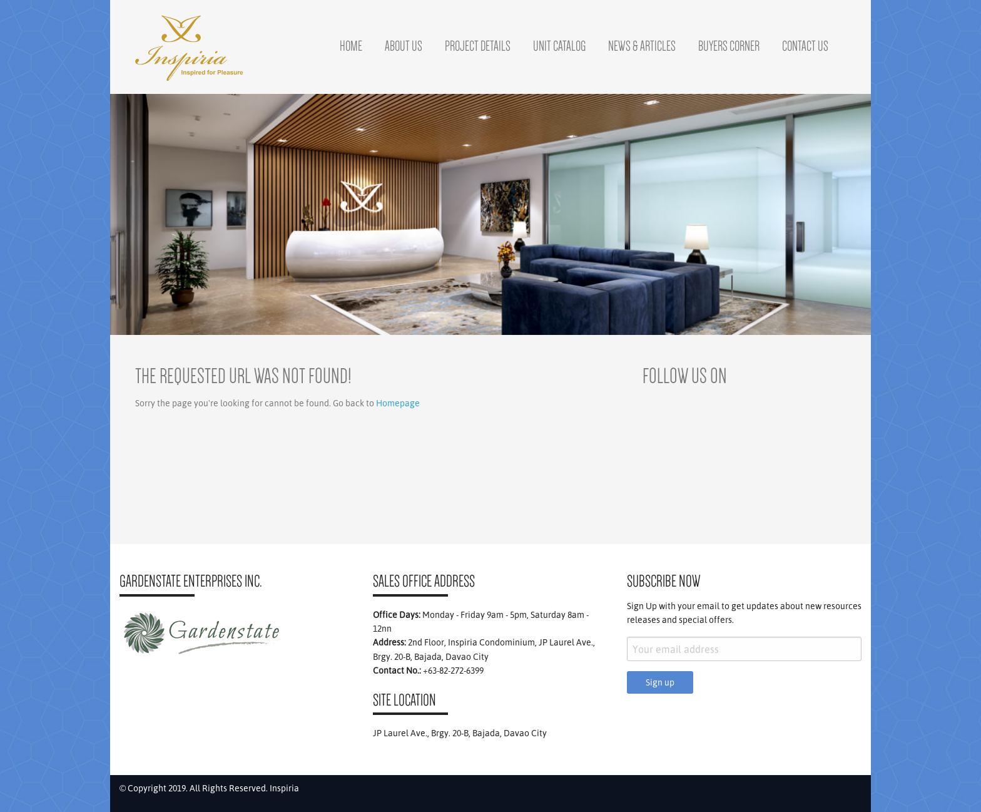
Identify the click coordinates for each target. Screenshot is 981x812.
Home (351, 45)
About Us (403, 45)
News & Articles (642, 45)
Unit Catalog (559, 45)
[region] (490, 214)
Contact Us (805, 45)
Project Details (478, 45)
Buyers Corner (729, 45)
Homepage (398, 403)
